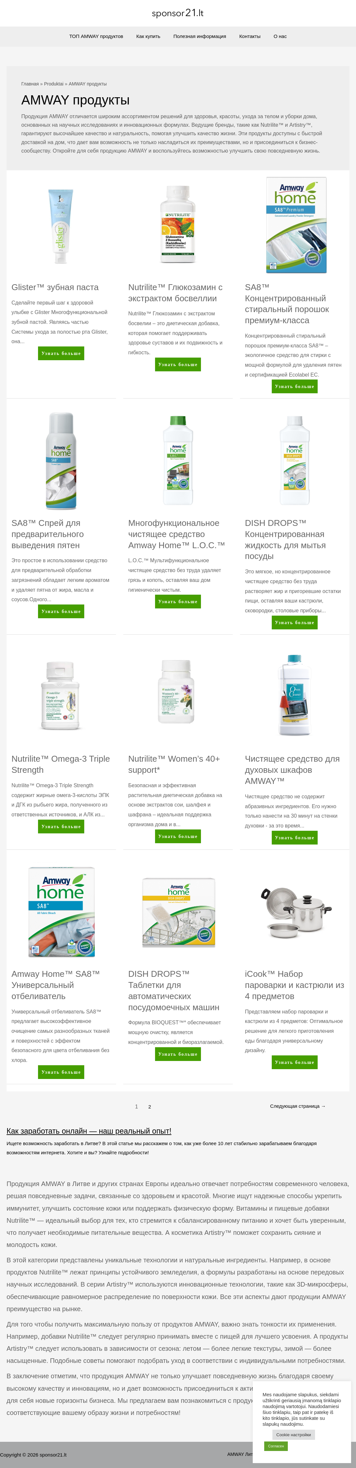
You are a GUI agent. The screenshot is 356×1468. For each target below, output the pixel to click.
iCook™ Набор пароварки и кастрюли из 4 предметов (294, 985)
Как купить (152, 36)
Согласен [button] (276, 1446)
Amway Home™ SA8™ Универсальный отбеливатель (55, 985)
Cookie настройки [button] (293, 1434)
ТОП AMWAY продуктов (102, 36)
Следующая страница (295, 1106)
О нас (273, 36)
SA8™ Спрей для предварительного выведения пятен (47, 534)
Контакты (246, 36)
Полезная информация (199, 36)
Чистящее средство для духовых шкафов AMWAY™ (292, 770)
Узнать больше (61, 354)
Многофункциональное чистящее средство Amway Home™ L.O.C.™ (176, 534)
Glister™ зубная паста (55, 287)
